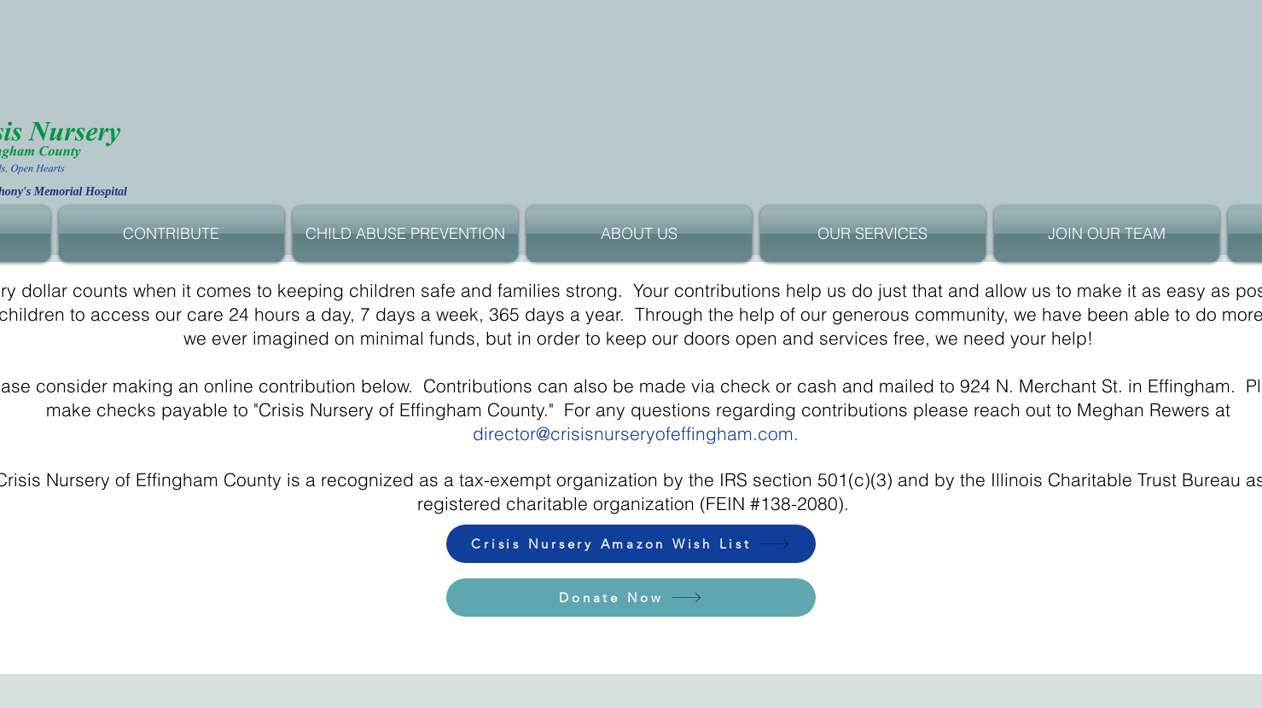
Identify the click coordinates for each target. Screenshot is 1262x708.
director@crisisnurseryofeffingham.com (633, 433)
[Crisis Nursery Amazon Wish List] (631, 544)
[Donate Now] (631, 597)
